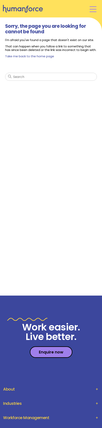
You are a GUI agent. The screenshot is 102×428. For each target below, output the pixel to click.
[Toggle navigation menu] (93, 8)
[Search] (51, 77)
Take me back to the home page (29, 56)
